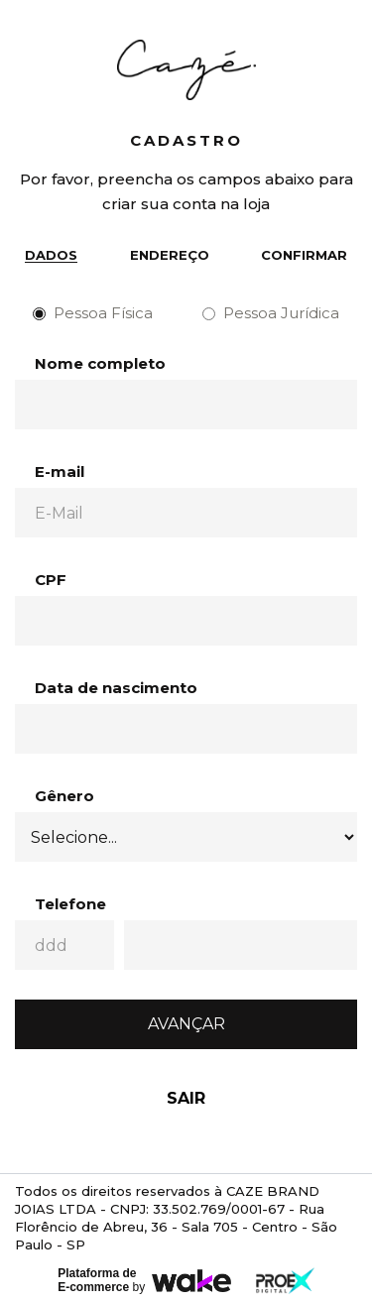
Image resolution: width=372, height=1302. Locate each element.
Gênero (64, 795)
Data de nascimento (116, 687)
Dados (51, 255)
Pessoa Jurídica (270, 312)
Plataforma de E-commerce (97, 1280)
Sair (186, 1098)
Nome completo (100, 363)
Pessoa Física (93, 312)
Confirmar (304, 255)
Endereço (169, 255)
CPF (50, 579)
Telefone (70, 903)
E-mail (59, 471)
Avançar (186, 1023)
